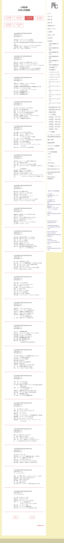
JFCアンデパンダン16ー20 (54, 95)
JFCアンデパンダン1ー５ (55, 82)
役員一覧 (50, 19)
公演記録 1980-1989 (54, 119)
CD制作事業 (51, 149)
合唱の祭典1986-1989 (54, 107)
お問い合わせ (51, 163)
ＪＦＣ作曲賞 (51, 132)
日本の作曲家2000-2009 (54, 57)
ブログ (49, 157)
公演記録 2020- (53, 129)
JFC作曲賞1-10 (53, 67)
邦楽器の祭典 (52, 112)
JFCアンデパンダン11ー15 (54, 91)
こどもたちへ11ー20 (54, 74)
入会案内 (50, 32)
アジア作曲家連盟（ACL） (52, 152)
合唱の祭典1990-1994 (54, 109)
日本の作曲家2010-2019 (54, 61)
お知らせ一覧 (51, 35)
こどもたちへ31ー (53, 79)
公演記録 (50, 41)
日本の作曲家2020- (54, 65)
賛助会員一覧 (51, 25)
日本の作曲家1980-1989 (54, 49)
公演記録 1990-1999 (54, 122)
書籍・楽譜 (50, 139)
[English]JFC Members (51, 178)
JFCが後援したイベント (54, 166)
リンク (49, 160)
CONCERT (50, 38)
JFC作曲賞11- (52, 69)
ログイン (44, 541)
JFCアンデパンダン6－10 (55, 87)
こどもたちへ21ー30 (54, 77)
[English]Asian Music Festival (54, 173)
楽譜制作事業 (51, 143)
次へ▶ (32, 517)
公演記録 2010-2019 (54, 126)
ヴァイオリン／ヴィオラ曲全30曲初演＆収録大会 (54, 135)
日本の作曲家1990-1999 (54, 53)
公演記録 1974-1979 (54, 117)
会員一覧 (50, 22)
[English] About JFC (54, 169)
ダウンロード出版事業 (53, 146)
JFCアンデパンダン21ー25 (54, 99)
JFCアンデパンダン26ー (54, 104)
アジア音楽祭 (52, 114)
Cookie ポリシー (5, 539)
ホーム (49, 13)
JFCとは (50, 16)
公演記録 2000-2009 (54, 124)
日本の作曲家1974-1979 (54, 44)
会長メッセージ (52, 29)
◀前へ (15, 517)
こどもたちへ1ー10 (54, 72)
